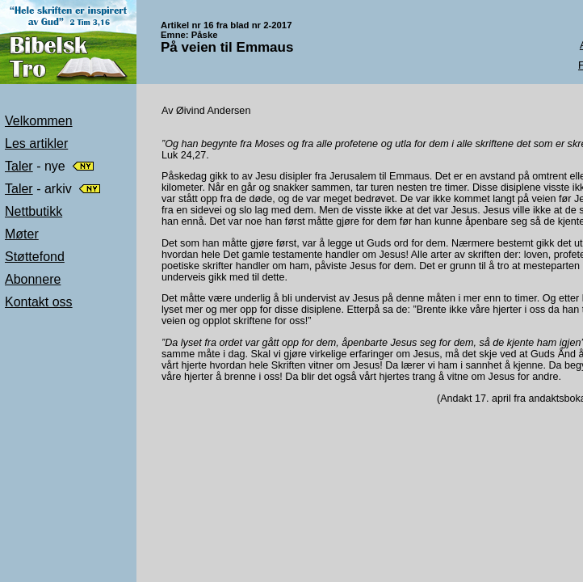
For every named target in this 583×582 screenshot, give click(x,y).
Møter (22, 234)
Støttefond (35, 257)
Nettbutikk (33, 211)
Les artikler (36, 143)
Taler (19, 166)
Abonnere (33, 279)
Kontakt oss (39, 302)
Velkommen (39, 121)
